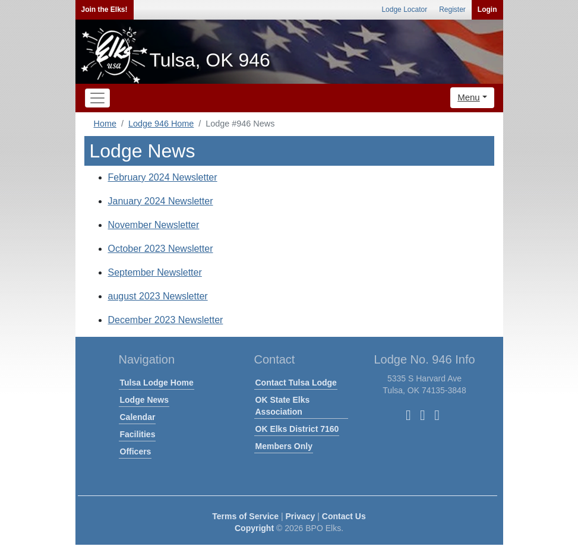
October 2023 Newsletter (160, 249)
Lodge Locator (404, 9)
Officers (135, 451)
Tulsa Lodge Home (157, 382)
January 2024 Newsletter (160, 201)
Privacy (300, 516)
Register (452, 9)
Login (487, 9)
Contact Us (344, 516)
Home (105, 123)
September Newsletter (155, 272)
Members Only (283, 446)
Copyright (254, 528)
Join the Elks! (104, 9)
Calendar (138, 417)
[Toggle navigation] (97, 98)
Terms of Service (245, 516)
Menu (468, 97)
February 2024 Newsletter (162, 177)
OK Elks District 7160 (297, 429)
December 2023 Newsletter (165, 320)
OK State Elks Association (282, 405)
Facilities (138, 434)
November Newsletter (154, 225)
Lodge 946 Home (161, 123)
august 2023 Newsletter (158, 296)
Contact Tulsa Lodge (296, 382)
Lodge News (144, 400)
